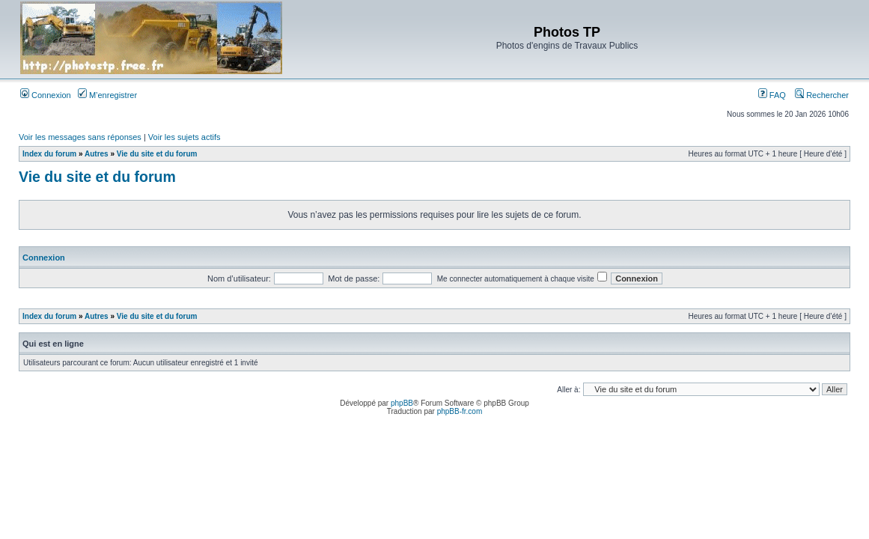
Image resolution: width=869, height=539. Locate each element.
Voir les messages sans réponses (80, 137)
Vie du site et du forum (157, 154)
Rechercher (822, 95)
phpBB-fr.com (460, 411)
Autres (97, 154)
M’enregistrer (107, 95)
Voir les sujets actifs (184, 137)
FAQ (772, 95)
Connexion (45, 95)
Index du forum (49, 154)
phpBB (402, 403)
